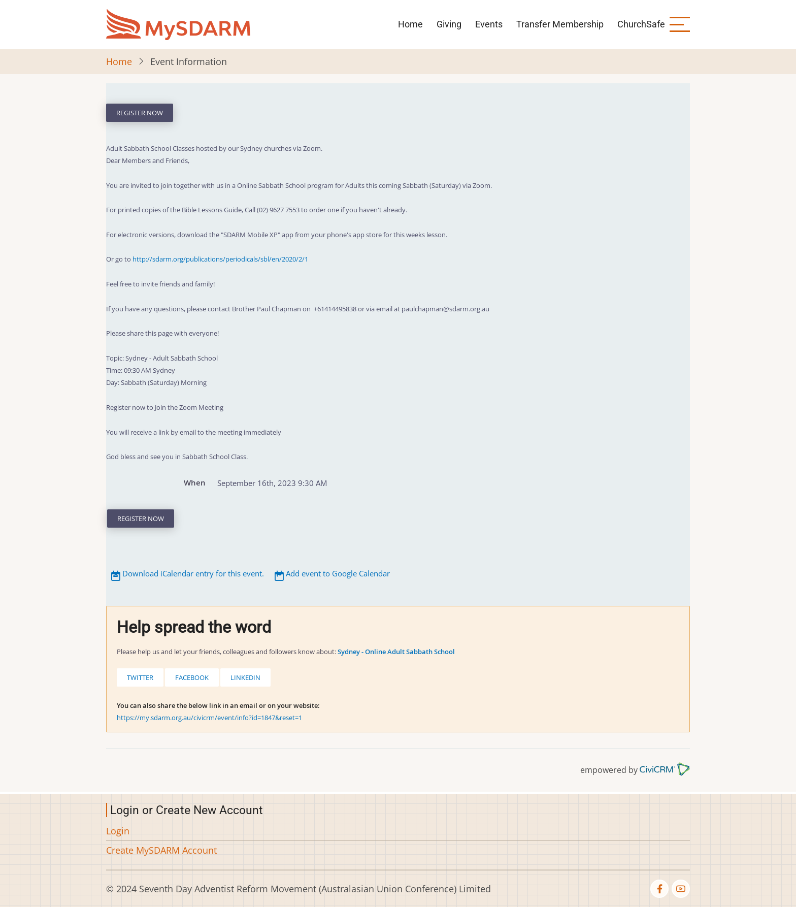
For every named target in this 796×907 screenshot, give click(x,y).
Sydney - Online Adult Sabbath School (396, 651)
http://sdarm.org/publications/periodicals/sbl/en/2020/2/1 (220, 259)
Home (410, 24)
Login (117, 831)
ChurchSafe (641, 24)
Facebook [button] (192, 677)
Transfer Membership (560, 24)
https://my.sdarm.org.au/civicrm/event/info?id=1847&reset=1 (209, 717)
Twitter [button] (140, 677)
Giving (449, 24)
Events (489, 24)
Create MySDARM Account (161, 850)
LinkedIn (245, 677)
